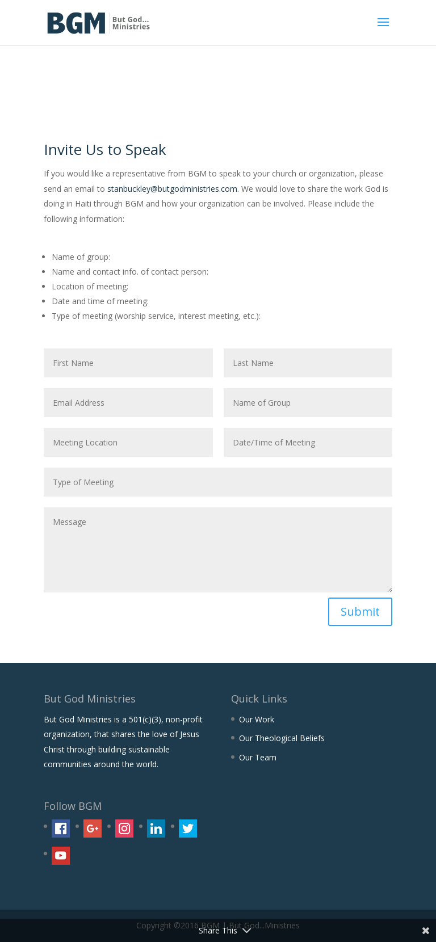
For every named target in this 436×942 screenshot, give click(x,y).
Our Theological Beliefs (282, 738)
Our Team (257, 757)
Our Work (256, 719)
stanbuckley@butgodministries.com (172, 188)
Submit (360, 611)
